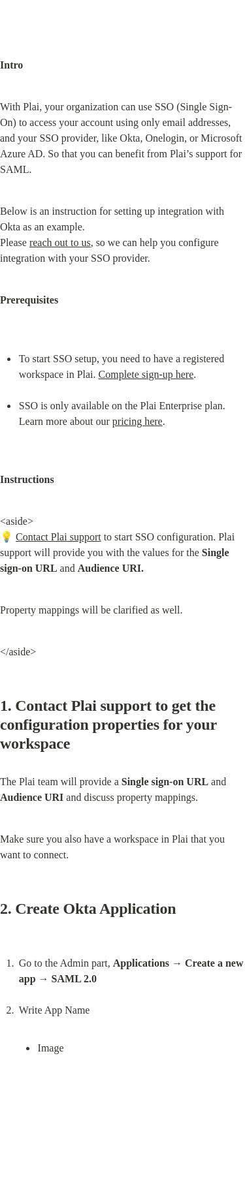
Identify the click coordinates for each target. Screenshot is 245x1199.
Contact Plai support (58, 536)
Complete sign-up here (146, 374)
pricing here (137, 421)
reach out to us (60, 242)
